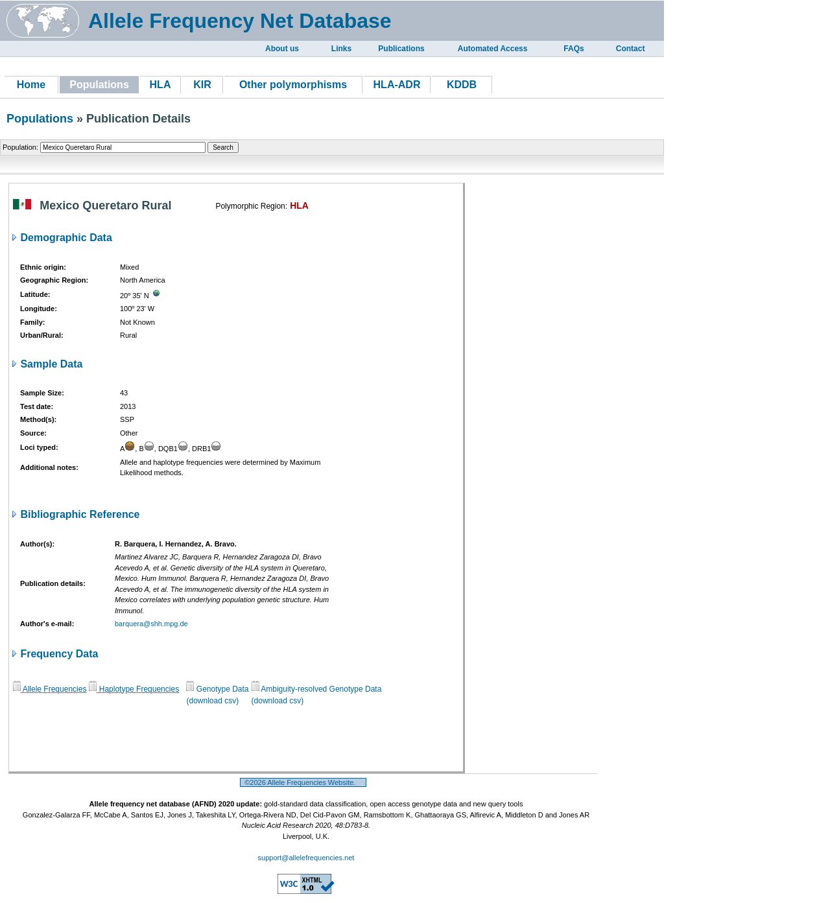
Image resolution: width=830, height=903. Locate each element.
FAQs (573, 48)
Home (31, 84)
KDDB (462, 84)
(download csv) (212, 700)
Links (341, 48)
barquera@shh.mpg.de (151, 623)
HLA (160, 84)
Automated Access (493, 48)
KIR (202, 84)
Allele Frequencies (49, 689)
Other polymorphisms (293, 84)
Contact (630, 48)
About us (282, 48)
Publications (401, 48)
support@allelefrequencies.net (306, 858)
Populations (39, 118)
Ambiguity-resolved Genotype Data (317, 689)
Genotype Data (217, 689)
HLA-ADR (397, 84)
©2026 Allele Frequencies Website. (303, 782)
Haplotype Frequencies (134, 689)
